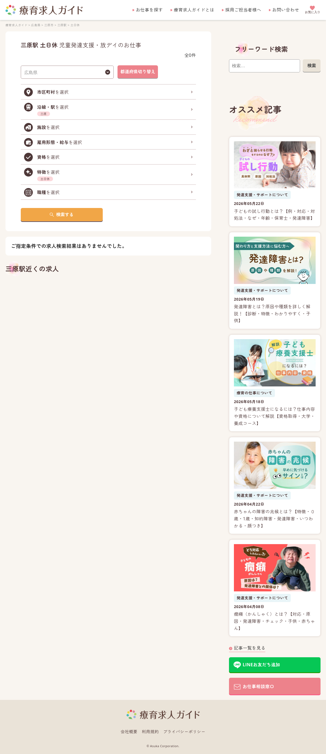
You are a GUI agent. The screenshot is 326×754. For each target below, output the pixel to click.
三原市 (49, 25)
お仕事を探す (149, 10)
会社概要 (129, 731)
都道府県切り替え (137, 72)
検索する (65, 215)
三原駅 (62, 25)
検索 (311, 66)
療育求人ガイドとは (194, 10)
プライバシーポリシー (184, 731)
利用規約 (150, 731)
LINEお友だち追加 (261, 665)
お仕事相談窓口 (258, 686)
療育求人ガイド (16, 25)
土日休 (75, 25)
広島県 (35, 25)
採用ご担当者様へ (243, 10)
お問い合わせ (285, 10)
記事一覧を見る (249, 648)
